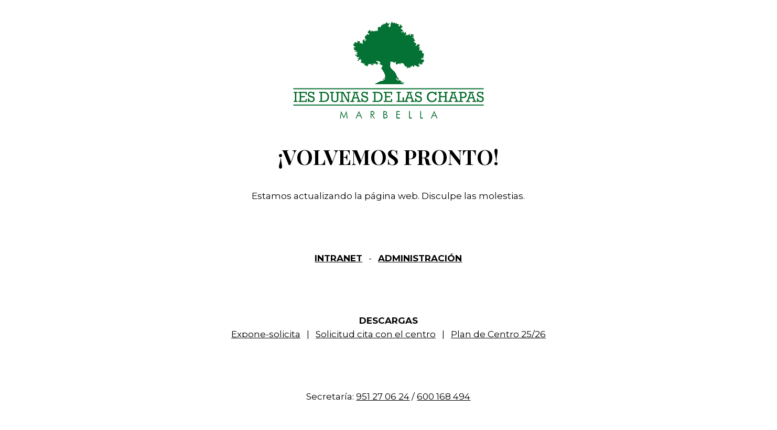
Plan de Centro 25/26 (498, 334)
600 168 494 (443, 396)
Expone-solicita (265, 334)
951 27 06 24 (382, 396)
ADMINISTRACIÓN (420, 258)
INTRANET (338, 258)
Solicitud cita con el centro (376, 334)
